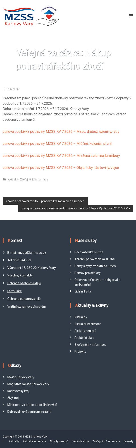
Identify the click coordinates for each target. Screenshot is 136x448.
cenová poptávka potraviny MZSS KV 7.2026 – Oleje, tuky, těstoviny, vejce (61, 168)
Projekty (80, 351)
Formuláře (14, 291)
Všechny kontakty (20, 275)
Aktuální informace (87, 324)
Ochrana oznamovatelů (24, 299)
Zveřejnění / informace (34, 179)
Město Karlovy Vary (20, 377)
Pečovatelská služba (88, 252)
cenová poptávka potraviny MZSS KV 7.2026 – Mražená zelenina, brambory (61, 155)
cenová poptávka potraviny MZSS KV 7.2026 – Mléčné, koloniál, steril (57, 143)
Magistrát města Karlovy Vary (28, 384)
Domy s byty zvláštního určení (95, 266)
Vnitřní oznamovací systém (26, 306)
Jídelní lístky (83, 291)
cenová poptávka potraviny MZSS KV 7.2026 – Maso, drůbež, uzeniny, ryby (61, 131)
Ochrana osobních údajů (24, 283)
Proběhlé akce (84, 338)
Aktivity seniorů (85, 331)
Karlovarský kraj (18, 391)
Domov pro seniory (87, 273)
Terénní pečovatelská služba (94, 259)
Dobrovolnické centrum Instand (29, 411)
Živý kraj (13, 398)
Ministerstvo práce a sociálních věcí (32, 405)
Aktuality (13, 179)
